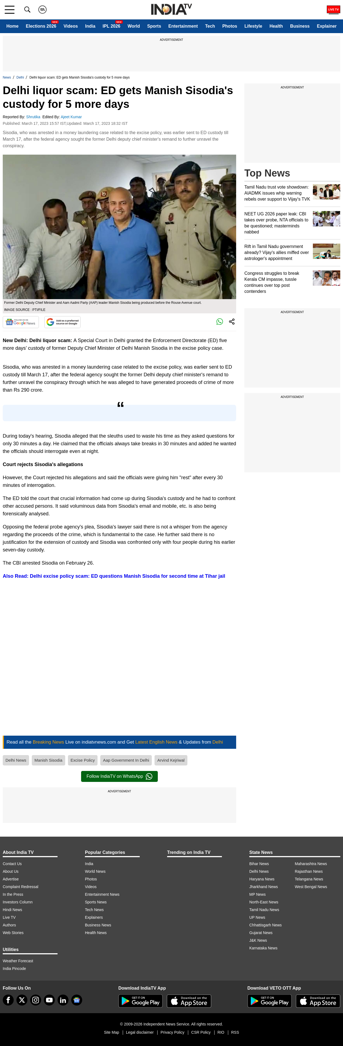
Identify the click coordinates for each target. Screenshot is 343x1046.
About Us (11, 871)
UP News (257, 917)
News (7, 77)
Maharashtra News (311, 864)
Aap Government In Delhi (126, 760)
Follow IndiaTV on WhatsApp (119, 776)
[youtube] (49, 1000)
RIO (221, 1032)
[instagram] (35, 1000)
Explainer (327, 26)
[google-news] (76, 1000)
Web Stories (13, 933)
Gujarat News (261, 933)
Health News (96, 933)
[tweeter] (21, 1000)
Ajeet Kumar (72, 117)
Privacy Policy (172, 1032)
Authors (9, 925)
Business (300, 26)
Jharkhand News (263, 887)
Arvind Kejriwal (170, 760)
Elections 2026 (41, 26)
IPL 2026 (112, 26)
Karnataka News (263, 948)
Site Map (111, 1032)
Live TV (9, 917)
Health (276, 26)
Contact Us (12, 864)
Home (12, 26)
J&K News (258, 940)
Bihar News (259, 864)
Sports (154, 26)
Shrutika (33, 117)
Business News (98, 925)
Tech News (94, 910)
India (90, 26)
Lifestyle (253, 26)
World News (95, 871)
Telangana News (309, 879)
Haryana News (262, 879)
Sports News (96, 902)
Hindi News (12, 910)
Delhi (20, 77)
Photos (229, 26)
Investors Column (18, 902)
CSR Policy (201, 1032)
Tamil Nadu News (264, 910)
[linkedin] (63, 1000)
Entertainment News (102, 894)
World (134, 26)
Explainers (94, 917)
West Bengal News (311, 887)
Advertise (11, 879)
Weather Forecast (18, 961)
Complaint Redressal (20, 887)
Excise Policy (83, 760)
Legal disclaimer (140, 1032)
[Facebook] (8, 1000)
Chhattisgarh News (265, 925)
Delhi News (15, 760)
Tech (210, 26)
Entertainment (183, 26)
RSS (235, 1032)
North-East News (263, 902)
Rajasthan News (309, 871)
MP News (257, 894)
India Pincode (14, 968)
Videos (71, 26)
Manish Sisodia (48, 760)
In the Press (13, 894)
